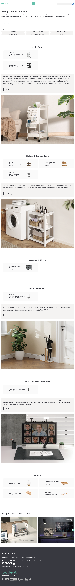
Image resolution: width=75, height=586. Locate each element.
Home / (2, 23)
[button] (72, 530)
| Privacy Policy (24, 566)
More (7, 89)
